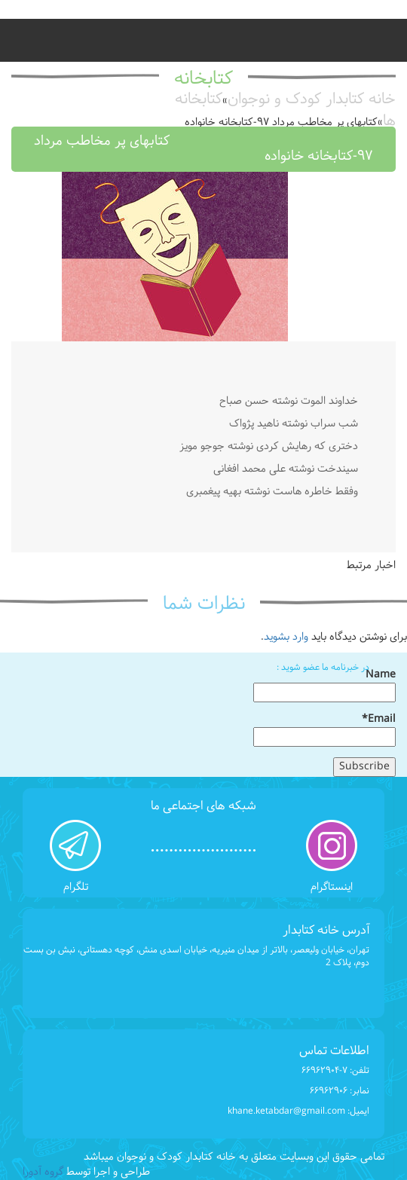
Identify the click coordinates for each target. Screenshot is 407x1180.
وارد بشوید (286, 637)
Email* (324, 729)
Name (324, 685)
